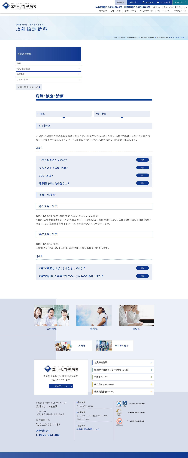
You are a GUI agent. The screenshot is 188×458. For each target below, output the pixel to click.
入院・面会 (116, 13)
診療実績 (20, 74)
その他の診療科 (147, 37)
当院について (163, 13)
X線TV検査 (116, 67)
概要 (19, 63)
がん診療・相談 (146, 13)
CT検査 (56, 67)
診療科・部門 (130, 13)
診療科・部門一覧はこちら (28, 87)
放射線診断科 (162, 37)
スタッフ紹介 (22, 80)
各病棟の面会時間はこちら (88, 385)
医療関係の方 (180, 13)
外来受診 (103, 13)
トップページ (119, 37)
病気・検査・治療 (23, 69)
